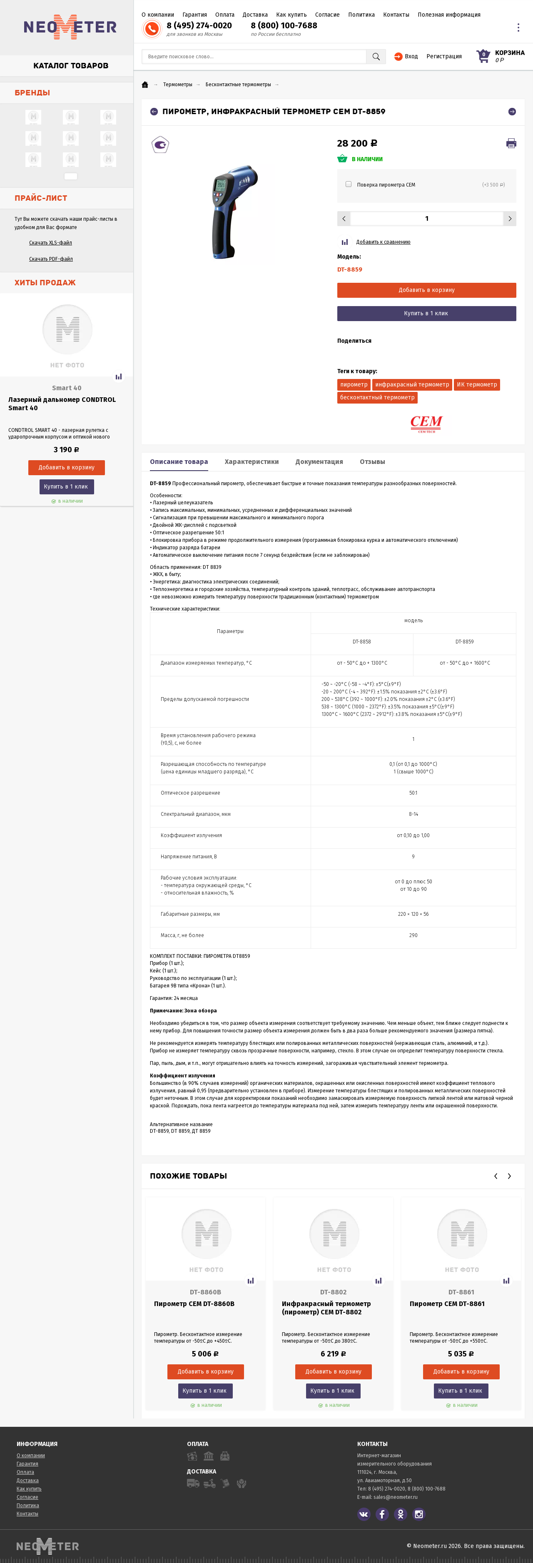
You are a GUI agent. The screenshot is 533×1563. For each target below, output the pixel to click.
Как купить (291, 14)
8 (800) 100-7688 (284, 25)
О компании (158, 14)
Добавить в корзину (427, 290)
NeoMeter (70, 27)
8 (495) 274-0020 (199, 25)
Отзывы (372, 462)
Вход (411, 56)
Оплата (224, 14)
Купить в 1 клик (66, 486)
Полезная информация (449, 14)
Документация (319, 462)
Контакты (396, 14)
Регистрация (444, 56)
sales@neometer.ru (396, 1497)
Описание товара (179, 462)
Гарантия (194, 14)
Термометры (177, 84)
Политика (361, 14)
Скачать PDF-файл (51, 259)
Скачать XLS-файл (50, 243)
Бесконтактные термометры (238, 84)
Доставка (255, 14)
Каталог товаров (71, 66)
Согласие (327, 14)
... (71, 176)
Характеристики (252, 462)
